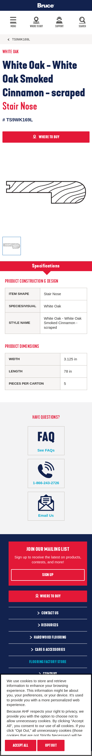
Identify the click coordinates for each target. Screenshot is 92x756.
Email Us (46, 506)
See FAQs (46, 440)
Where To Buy (48, 596)
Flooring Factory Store (47, 661)
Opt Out (51, 745)
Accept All (20, 745)
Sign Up (47, 574)
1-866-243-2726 (46, 473)
